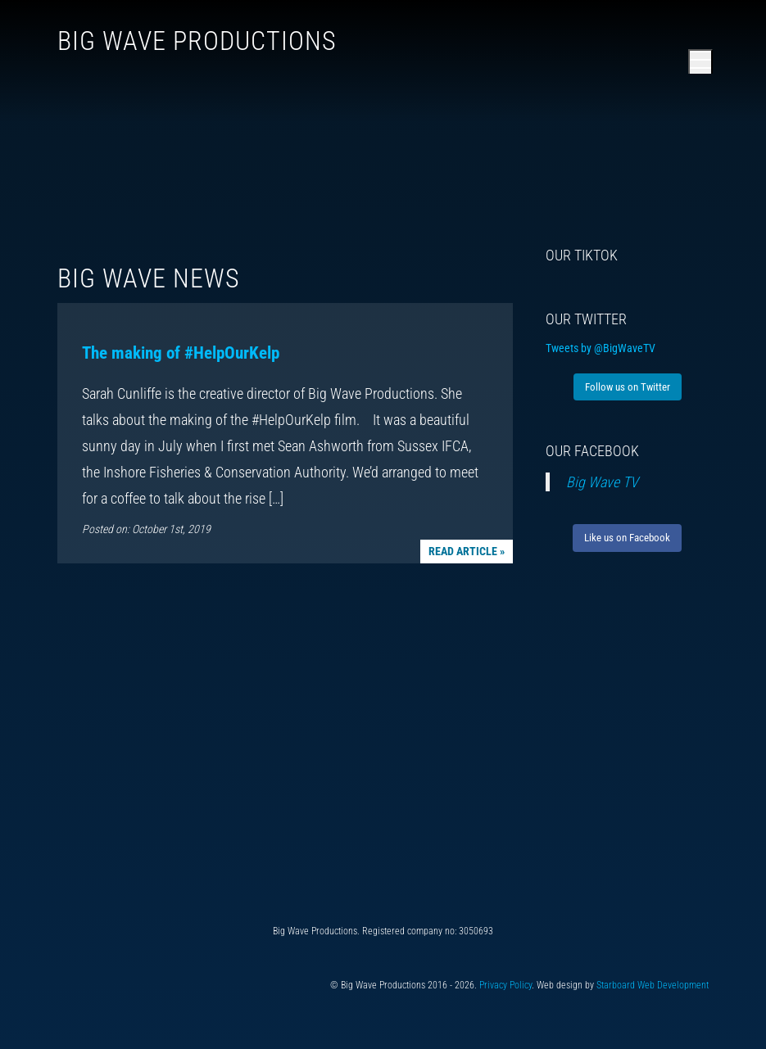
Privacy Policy (505, 985)
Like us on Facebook (627, 537)
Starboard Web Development (652, 985)
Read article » (466, 551)
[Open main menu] (700, 61)
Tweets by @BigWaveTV (600, 348)
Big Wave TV (602, 482)
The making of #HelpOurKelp (180, 353)
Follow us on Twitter (627, 387)
